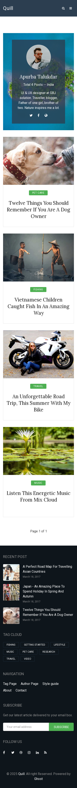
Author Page (29, 684)
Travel (38, 386)
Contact (21, 690)
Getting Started (34, 644)
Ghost (38, 779)
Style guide (51, 684)
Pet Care (38, 192)
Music (38, 483)
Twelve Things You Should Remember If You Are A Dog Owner (38, 209)
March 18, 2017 (31, 576)
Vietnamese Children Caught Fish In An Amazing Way (38, 306)
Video (27, 658)
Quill (8, 8)
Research (49, 651)
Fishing (38, 289)
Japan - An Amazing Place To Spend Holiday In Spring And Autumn (44, 591)
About (7, 690)
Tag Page (10, 684)
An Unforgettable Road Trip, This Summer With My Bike (38, 403)
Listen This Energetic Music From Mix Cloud (38, 496)
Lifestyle (59, 644)
